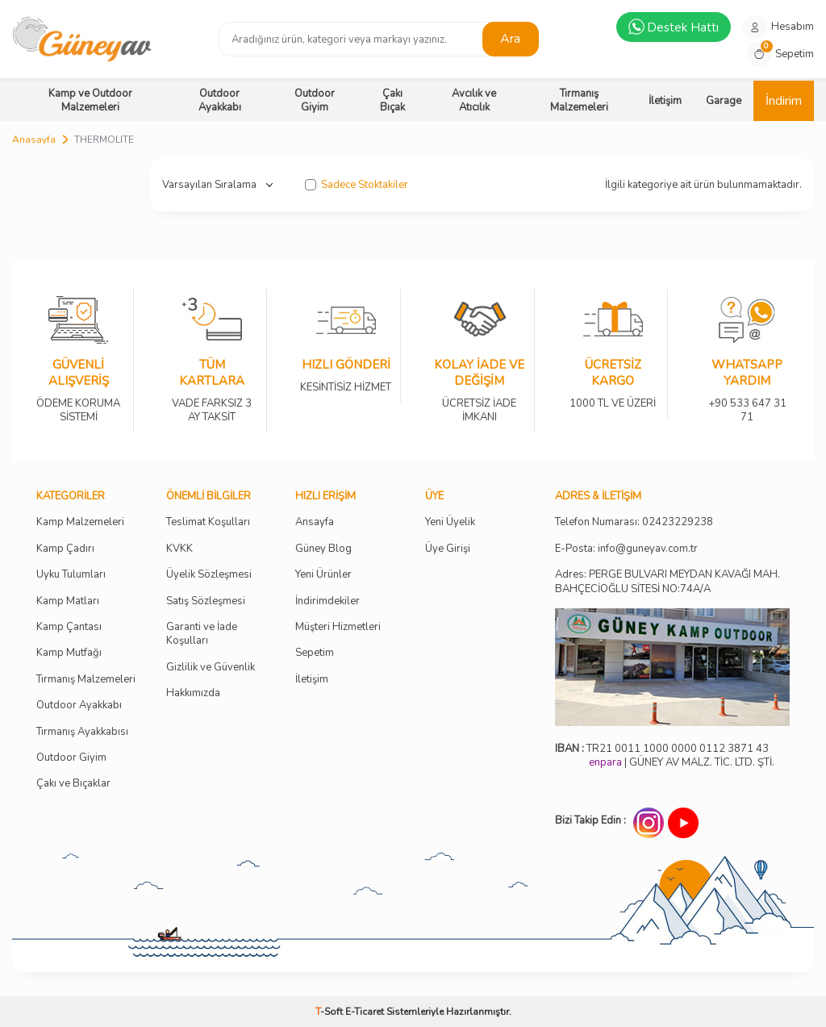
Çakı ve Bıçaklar (73, 784)
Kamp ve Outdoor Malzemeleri (90, 100)
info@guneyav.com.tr (648, 549)
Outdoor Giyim (314, 100)
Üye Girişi (447, 549)
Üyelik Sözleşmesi (209, 575)
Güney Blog (323, 549)
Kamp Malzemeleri (80, 522)
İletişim (665, 101)
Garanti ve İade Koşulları (201, 634)
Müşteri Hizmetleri (338, 627)
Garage (723, 101)
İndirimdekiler (327, 601)
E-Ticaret (364, 1011)
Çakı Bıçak (392, 100)
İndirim (784, 101)
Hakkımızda (193, 693)
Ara (510, 39)
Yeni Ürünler (323, 575)
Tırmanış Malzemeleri (579, 100)
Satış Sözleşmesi (205, 601)
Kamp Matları (67, 601)
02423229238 (677, 522)
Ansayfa (314, 522)
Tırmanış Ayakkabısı (82, 732)
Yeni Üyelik (450, 522)
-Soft (330, 1011)
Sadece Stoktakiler (356, 185)
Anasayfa (34, 139)
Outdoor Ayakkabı (219, 100)
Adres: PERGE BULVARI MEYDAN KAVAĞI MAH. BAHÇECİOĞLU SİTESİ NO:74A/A (667, 581)
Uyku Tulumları (71, 575)
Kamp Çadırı (65, 549)
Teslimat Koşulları (208, 522)
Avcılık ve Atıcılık (474, 100)
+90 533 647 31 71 (747, 399)
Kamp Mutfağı (69, 653)
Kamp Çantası (69, 627)
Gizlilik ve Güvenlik (210, 667)
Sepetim (314, 653)
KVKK (179, 549)
